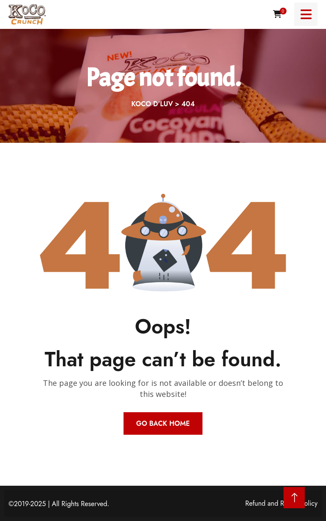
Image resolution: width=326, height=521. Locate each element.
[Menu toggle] (306, 14)
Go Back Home (163, 423)
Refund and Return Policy (281, 503)
